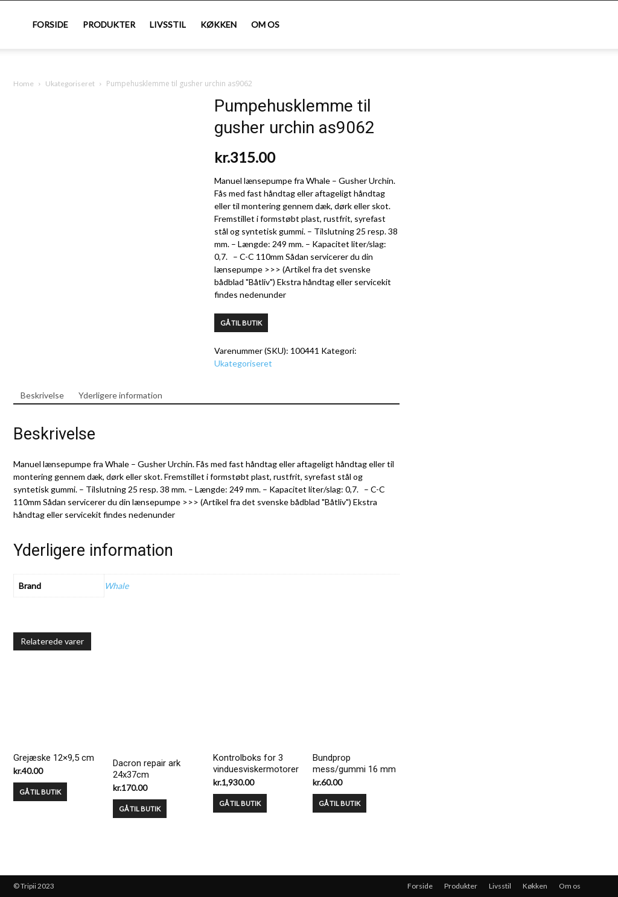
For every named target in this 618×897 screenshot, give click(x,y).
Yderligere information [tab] (120, 395)
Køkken (218, 24)
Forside (50, 24)
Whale (116, 586)
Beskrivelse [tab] (42, 395)
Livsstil (168, 24)
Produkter (109, 24)
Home (23, 83)
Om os (265, 24)
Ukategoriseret (70, 83)
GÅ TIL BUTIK (241, 323)
